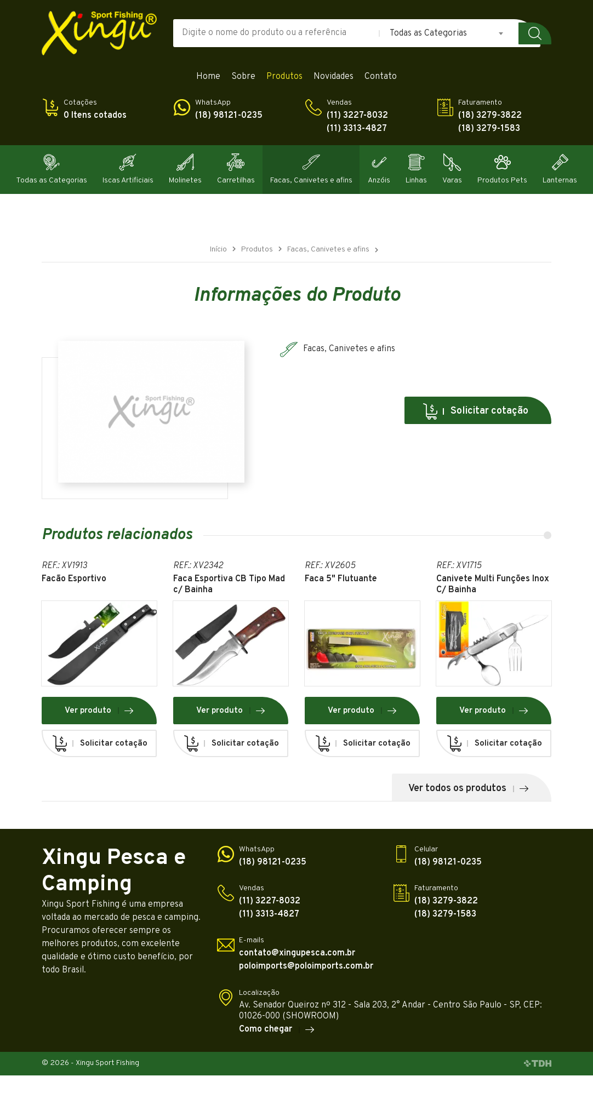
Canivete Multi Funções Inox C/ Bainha (492, 584)
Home (208, 77)
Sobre (243, 77)
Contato (380, 77)
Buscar (534, 33)
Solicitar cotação (475, 411)
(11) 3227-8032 (357, 116)
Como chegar (277, 1029)
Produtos (284, 77)
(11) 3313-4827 (357, 129)
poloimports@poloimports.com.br (306, 966)
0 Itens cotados (95, 116)
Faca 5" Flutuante (341, 579)
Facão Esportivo (74, 579)
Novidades (333, 77)
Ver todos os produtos (468, 788)
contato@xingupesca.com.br (297, 953)
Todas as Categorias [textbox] (428, 33)
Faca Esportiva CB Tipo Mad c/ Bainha (229, 584)
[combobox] (447, 33)
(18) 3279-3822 (490, 116)
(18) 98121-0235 (229, 116)
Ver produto (99, 710)
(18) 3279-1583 (489, 129)
